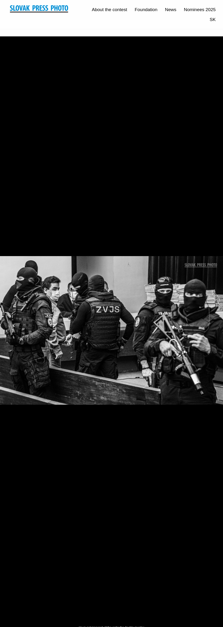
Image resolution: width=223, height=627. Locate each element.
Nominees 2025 (200, 9)
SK (213, 19)
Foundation (146, 9)
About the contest (109, 9)
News (170, 9)
